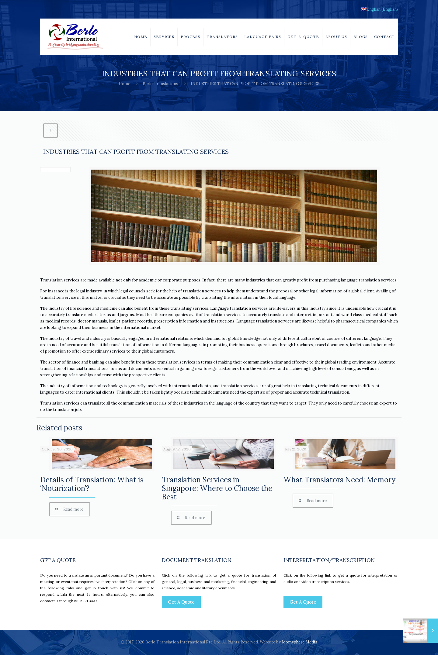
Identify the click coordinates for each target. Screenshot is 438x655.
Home (124, 83)
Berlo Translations (160, 83)
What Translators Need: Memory (339, 479)
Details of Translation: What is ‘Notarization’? (92, 484)
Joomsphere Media (299, 642)
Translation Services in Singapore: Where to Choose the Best (217, 488)
